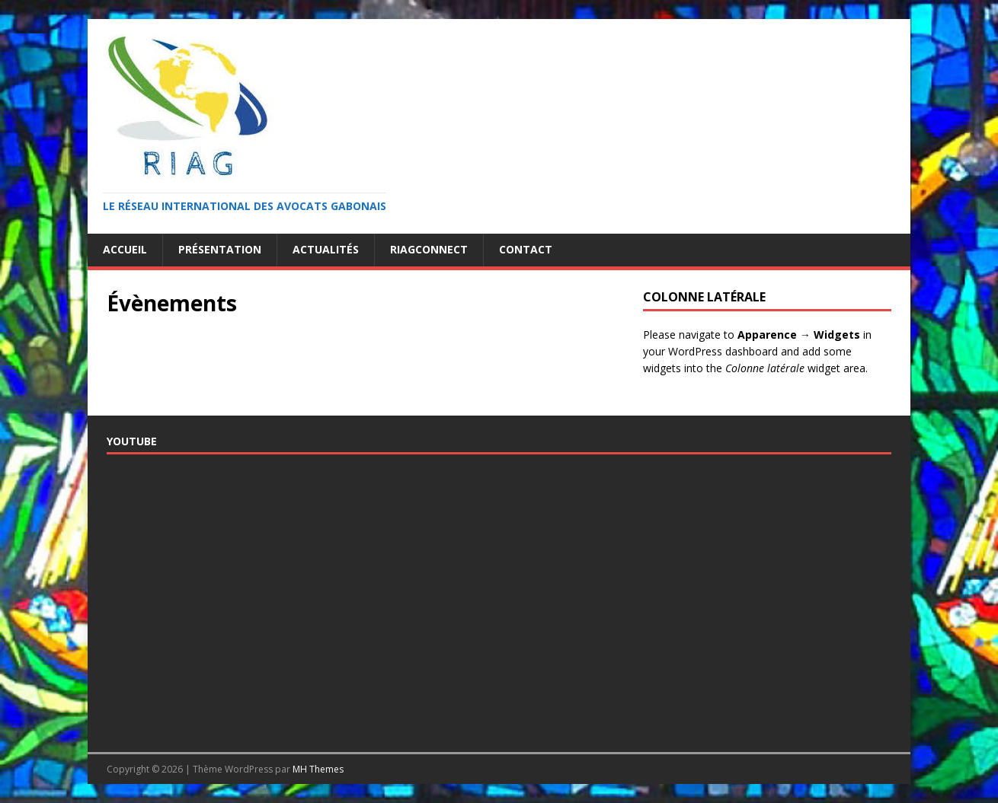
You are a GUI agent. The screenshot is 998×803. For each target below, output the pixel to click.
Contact (525, 249)
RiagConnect (429, 249)
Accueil (125, 249)
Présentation (219, 249)
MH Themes (318, 769)
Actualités (326, 249)
